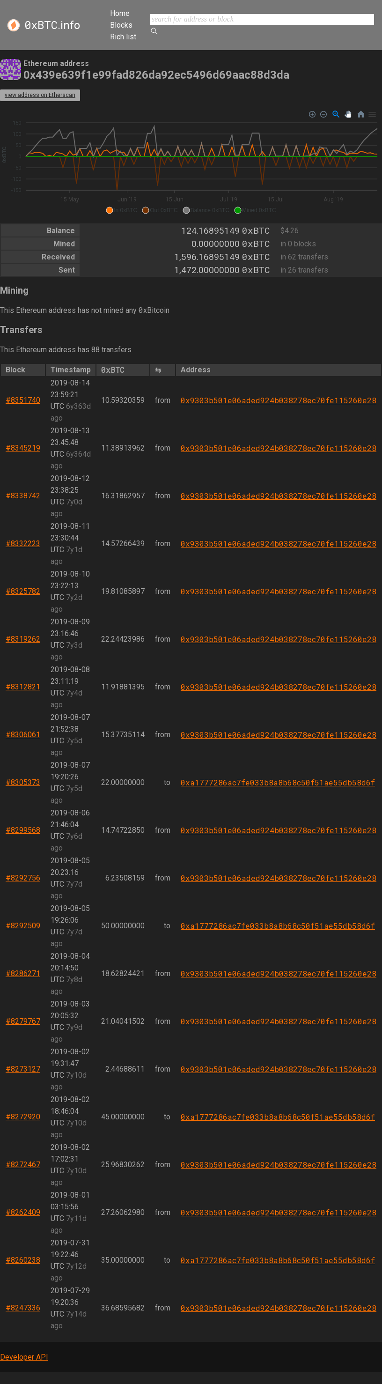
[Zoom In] (312, 114)
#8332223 (23, 543)
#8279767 (23, 1021)
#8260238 (23, 1260)
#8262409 (23, 1212)
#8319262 (23, 639)
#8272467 (23, 1164)
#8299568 (23, 830)
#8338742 (23, 495)
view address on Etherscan (40, 95)
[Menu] (372, 114)
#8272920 (23, 1116)
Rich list (123, 36)
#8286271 (23, 973)
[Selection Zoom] (336, 114)
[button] (121, 210)
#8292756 (23, 877)
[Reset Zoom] (361, 114)
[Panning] (348, 114)
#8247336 (23, 1307)
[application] (191, 162)
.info (52, 25)
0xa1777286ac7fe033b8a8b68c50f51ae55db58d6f (278, 782)
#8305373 (23, 782)
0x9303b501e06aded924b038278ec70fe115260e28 (278, 400)
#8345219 (23, 448)
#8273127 (23, 1069)
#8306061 (23, 734)
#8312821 (23, 686)
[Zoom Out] (324, 114)
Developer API (24, 1357)
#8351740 (23, 400)
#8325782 (23, 591)
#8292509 (23, 925)
